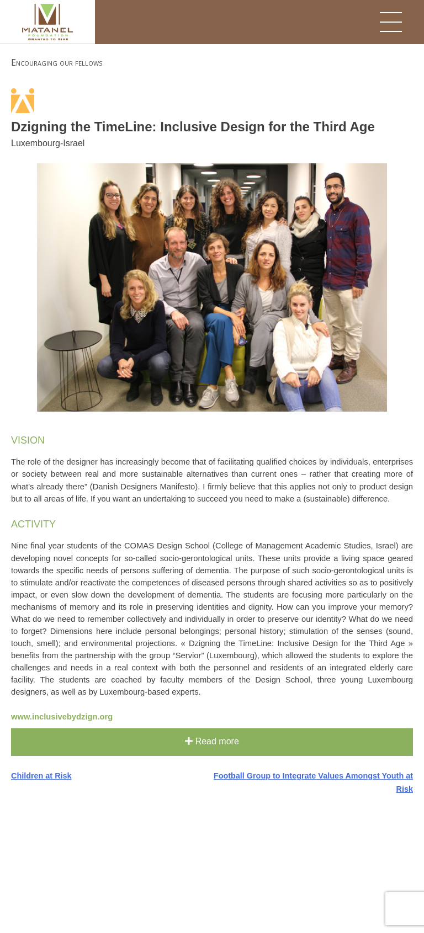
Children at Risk (41, 775)
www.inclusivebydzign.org (62, 716)
